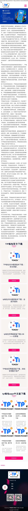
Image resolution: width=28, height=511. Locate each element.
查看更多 (14, 458)
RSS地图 (17, 507)
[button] (26, 16)
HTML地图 (21, 507)
